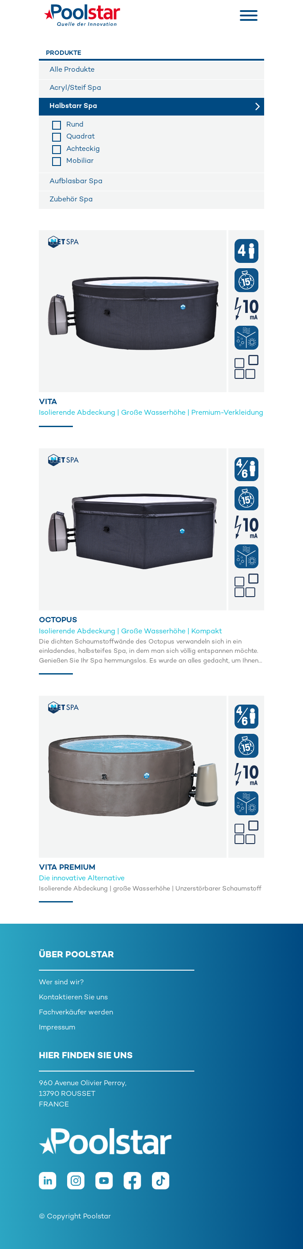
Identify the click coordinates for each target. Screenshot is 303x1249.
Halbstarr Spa (73, 106)
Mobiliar (80, 161)
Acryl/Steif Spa (75, 88)
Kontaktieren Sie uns (73, 998)
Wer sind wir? (61, 983)
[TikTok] (165, 1185)
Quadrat (80, 137)
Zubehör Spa (71, 200)
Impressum (57, 1028)
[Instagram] (81, 1185)
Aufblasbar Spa (75, 181)
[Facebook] (138, 1185)
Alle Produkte (72, 70)
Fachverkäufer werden (76, 1013)
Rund (74, 125)
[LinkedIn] (53, 1185)
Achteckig (83, 149)
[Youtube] (109, 1185)
